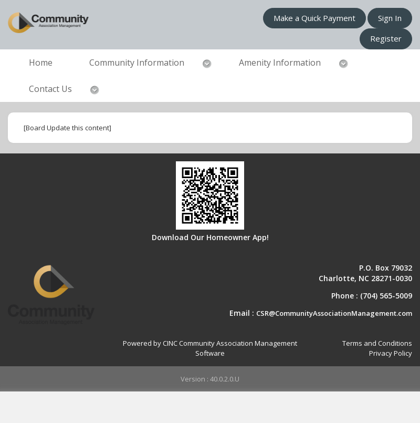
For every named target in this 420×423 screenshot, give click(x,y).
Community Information (136, 62)
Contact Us (50, 89)
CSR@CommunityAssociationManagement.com (334, 313)
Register (386, 38)
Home (40, 62)
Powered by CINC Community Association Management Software (210, 348)
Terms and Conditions (377, 343)
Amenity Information (280, 62)
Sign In (390, 18)
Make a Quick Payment (314, 18)
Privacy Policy (390, 353)
